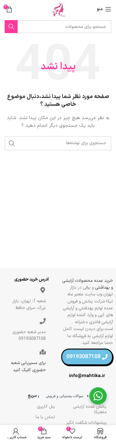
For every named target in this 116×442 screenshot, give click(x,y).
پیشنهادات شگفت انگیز (86, 422)
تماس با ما (45, 417)
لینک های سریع (41, 396)
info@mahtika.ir (87, 376)
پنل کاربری (46, 406)
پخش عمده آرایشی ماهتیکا (90, 409)
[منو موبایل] (104, 9)
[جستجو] (58, 26)
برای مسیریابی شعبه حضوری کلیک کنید (28, 366)
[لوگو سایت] (58, 9)
